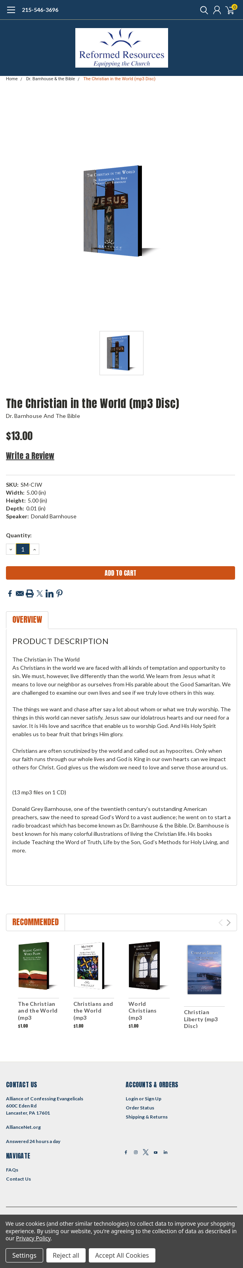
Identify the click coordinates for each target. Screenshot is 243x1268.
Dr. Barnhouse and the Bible (43, 415)
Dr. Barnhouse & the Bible (50, 78)
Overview (27, 619)
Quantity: (19, 535)
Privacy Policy (33, 1238)
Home (12, 78)
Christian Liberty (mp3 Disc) (201, 1019)
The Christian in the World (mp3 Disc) (119, 78)
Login (132, 1099)
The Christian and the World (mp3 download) (37, 1014)
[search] (202, 10)
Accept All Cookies (122, 1255)
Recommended (35, 922)
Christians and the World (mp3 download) (93, 1014)
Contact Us (18, 1179)
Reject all (66, 1255)
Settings (24, 1255)
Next (228, 923)
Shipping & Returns (147, 1117)
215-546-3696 (40, 9)
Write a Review (30, 456)
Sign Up (153, 1099)
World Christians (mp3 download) (143, 1014)
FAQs (12, 1170)
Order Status (140, 1108)
